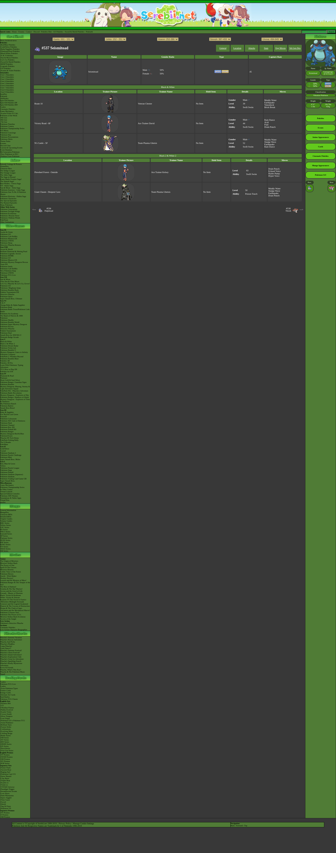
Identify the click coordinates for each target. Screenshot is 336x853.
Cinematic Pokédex (7, 109)
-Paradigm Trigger (7, 789)
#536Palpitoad (49, 209)
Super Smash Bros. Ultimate (11, 299)
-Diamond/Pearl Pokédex (10, 51)
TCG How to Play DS (8, 369)
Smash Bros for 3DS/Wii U (10, 335)
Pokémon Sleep (6, 243)
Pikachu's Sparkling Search (10, 661)
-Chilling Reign (6, 733)
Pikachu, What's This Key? (10, 670)
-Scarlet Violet (5, 712)
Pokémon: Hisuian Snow (10, 216)
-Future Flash (5, 768)
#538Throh (288, 209)
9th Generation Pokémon (10, 152)
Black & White (6, 341)
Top (245, 825)
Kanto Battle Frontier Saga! (11, 179)
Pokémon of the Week (8, 115)
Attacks (251, 48)
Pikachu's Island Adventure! (11, 655)
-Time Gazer (5, 800)
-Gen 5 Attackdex (7, 83)
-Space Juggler (6, 798)
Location (237, 48)
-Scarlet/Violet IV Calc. (9, 113)
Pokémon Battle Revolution (11, 393)
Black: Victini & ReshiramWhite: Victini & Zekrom (10, 596)
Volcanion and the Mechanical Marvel (15, 610)
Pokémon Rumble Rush (9, 290)
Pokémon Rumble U (8, 350)
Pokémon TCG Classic (9, 699)
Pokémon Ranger (7, 431)
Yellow (3, 466)
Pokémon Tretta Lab (8, 348)
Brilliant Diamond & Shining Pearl (13, 251)
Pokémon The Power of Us (10, 615)
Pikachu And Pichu (7, 642)
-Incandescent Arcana (8, 791)
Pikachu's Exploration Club (10, 657)
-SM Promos (5, 759)
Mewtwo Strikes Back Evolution (13, 617)
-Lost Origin (5, 718)
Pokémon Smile (6, 266)
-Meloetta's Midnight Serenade (12, 602)
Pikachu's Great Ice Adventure (12, 659)
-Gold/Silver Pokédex (8, 47)
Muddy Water (270, 100)
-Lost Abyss (4, 793)
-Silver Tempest (6, 716)
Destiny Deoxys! (6, 578)
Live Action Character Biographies (13, 630)
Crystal (3, 451)
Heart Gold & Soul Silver (10, 380)
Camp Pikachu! (6, 646)
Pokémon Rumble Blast (9, 359)
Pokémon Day (5, 135)
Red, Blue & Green (7, 464)
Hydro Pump (274, 173)
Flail (266, 124)
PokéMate (4, 444)
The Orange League (7, 173)
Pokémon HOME (7, 256)
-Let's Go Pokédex (7, 60)
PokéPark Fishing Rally (9, 440)
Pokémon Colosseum (8, 419)
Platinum (3, 378)
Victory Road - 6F (42, 123)
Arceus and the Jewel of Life (11, 591)
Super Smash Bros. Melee (10, 459)
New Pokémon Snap (8, 271)
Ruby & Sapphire (7, 412)
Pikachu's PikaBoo (7, 644)
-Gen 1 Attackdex (7, 75)
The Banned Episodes (8, 203)
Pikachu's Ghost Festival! (10, 652)
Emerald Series (6, 534)
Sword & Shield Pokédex (74, 32)
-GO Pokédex (5, 68)
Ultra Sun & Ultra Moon (9, 281)
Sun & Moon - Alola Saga (10, 188)
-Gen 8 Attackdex (7, 90)
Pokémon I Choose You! (9, 612)
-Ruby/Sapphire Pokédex (10, 49)
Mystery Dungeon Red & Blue (12, 434)
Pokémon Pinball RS (8, 429)
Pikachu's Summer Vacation (11, 637)
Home (14, 32)
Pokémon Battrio (6, 406)
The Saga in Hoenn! (8, 177)
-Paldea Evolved (6, 710)
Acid (266, 122)
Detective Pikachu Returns (10, 245)
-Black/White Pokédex (9, 53)
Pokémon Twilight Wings (10, 211)
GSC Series (4, 527)
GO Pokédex (58, 32)
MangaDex (4, 512)
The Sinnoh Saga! (7, 181)
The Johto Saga (6, 175)
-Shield (3, 804)
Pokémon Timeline (7, 124)
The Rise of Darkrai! (8, 587)
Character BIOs (6, 514)
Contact (29, 32)
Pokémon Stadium (7, 476)
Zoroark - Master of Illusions (11, 593)
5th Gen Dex (295, 48)
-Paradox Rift (5, 703)
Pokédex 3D (5, 361)
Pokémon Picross (7, 326)
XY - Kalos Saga (6, 186)
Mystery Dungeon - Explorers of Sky (14, 395)
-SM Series (4, 738)
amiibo (3, 502)
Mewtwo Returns (7, 570)
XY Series (4, 547)
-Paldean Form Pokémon (10, 156)
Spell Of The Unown (8, 567)
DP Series (4, 536)
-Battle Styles (5, 735)
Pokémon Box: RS (7, 427)
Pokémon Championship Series (12, 128)
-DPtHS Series (6, 744)
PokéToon (4, 220)
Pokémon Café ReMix (9, 236)
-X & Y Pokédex (6, 55)
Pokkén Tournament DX (9, 292)
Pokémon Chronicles (8, 198)
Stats (266, 48)
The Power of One (7, 565)
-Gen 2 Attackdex (7, 77)
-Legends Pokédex (7, 66)
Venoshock (269, 105)
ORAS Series (5, 549)
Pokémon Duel (6, 333)
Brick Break (269, 107)
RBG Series (4, 523)
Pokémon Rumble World (9, 322)
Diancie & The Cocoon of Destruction (15, 606)
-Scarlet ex (4, 783)
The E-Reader (5, 442)
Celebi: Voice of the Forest (10, 572)
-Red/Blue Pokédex (7, 45)
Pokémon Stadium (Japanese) (11, 474)
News (2, 40)
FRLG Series (5, 532)
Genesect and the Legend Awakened (14, 604)
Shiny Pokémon (6, 205)
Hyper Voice (273, 176)
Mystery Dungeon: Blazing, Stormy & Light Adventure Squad (15, 387)
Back (233, 825)
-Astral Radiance (6, 723)
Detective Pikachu (7, 294)
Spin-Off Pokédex (7, 100)
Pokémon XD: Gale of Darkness (12, 421)
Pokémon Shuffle (7, 320)
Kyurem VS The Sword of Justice (13, 600)
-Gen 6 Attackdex (7, 85)
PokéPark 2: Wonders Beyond (11, 356)
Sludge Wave (270, 142)
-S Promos (4, 815)
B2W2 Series (5, 544)
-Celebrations (5, 729)
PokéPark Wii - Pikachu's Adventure (14, 391)
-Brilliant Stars (6, 725)
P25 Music (4, 130)
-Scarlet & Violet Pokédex (10, 70)
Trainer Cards (5, 690)
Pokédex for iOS (6, 371)
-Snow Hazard (5, 776)
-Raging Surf (5, 772)
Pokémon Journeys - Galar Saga (12, 190)
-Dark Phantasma (7, 795)
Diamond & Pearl (7, 376)
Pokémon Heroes (7, 574)
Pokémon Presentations (9, 137)
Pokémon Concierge (8, 133)
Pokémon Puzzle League (9, 468)
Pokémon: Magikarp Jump (10, 288)
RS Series (4, 529)
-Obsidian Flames (7, 708)
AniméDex (4, 166)
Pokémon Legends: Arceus (10, 254)
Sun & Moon (5, 279)
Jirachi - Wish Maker (8, 576)
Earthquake (269, 102)
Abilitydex (4, 98)
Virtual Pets (4, 500)
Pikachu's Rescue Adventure (11, 640)
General (222, 48)
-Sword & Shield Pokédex (10, 62)
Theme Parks (5, 141)
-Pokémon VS (5, 808)
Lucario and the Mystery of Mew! (13, 580)
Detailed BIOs (5, 517)
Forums (21, 32)
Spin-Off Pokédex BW (9, 105)
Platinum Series (6, 538)
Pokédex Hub (46, 32)
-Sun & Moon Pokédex (9, 58)
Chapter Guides (6, 519)
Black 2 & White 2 (7, 344)
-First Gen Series (6, 750)
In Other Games (6, 489)
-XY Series (4, 740)
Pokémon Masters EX (8, 239)
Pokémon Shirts (6, 139)
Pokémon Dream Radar (9, 346)
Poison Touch (251, 194)
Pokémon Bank (6, 307)
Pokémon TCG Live (8, 275)
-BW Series (4, 742)
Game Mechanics (7, 111)
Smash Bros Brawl (7, 408)
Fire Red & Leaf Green (9, 414)
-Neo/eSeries (5, 748)
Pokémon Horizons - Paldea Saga (13, 196)
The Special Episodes (8, 201)
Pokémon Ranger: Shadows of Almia (14, 397)
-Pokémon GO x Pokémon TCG (12, 720)
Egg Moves (280, 48)
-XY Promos (5, 761)
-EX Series (4, 746)
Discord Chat (5, 145)
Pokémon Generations (8, 209)
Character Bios (6, 168)
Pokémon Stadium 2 (8, 453)
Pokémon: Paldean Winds (10, 218)
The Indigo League (7, 171)
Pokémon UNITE (7, 241)
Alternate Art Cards (7, 695)
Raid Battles (5, 697)
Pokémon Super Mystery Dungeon (13, 324)
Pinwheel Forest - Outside (46, 172)
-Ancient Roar (5, 770)
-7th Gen (3, 122)
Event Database (6, 150)
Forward (239, 825)
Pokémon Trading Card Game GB (13, 479)
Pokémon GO (5, 234)
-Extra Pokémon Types (9, 688)
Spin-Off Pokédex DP (8, 103)
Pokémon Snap (6, 470)
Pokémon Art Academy (9, 314)
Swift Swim (248, 107)
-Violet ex (4, 785)
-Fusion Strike (5, 727)
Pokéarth (89, 32)
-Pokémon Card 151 (8, 774)
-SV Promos (5, 755)
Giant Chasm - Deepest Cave (47, 192)
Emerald (3, 416)
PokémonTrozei (6, 436)
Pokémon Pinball (7, 472)
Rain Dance (269, 120)
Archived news (10, 40)
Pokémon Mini (6, 457)
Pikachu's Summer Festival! (11, 650)
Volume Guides (6, 521)
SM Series (4, 551)
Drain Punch (270, 127)
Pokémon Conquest (7, 354)
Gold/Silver (4, 449)
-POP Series (4, 763)
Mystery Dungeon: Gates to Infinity (14, 352)
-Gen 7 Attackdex (7, 88)
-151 (2, 705)
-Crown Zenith (6, 714)
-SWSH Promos (6, 757)
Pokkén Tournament (8, 331)
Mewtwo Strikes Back (8, 563)
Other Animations (7, 222)
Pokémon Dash (6, 423)
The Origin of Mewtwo (9, 561)
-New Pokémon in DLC (9, 154)
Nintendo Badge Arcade (9, 337)
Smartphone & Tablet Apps (10, 498)
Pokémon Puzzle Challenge (10, 455)
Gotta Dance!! (5, 648)
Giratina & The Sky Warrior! (11, 589)
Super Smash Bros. (7, 481)
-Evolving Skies (6, 731)
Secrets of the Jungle (8, 619)
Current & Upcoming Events (11, 148)
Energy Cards (5, 693)
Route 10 (38, 103)
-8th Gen (3, 120)
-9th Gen (3, 118)
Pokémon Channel (7, 425)
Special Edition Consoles (10, 494)
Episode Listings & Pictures (11, 164)
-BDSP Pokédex (6, 64)
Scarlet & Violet (6, 232)
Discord (36, 32)
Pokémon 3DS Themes (9, 496)
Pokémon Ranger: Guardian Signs (13, 382)
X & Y (2, 303)
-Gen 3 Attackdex (7, 79)
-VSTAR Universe (7, 787)
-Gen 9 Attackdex (7, 92)
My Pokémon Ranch (8, 404)
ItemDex (3, 94)
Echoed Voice (274, 171)
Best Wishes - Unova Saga (10, 183)
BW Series (4, 542)
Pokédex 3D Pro (6, 363)
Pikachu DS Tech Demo (9, 438)
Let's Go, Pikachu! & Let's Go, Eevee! (15, 284)
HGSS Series (5, 540)
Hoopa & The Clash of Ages (11, 608)
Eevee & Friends (6, 667)
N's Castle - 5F (41, 143)
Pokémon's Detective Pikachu (11, 623)
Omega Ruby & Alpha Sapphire (12, 305)
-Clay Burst (4, 778)
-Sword (3, 802)
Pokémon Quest (6, 296)
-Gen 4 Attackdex (7, 81)
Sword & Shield (6, 249)
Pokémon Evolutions (8, 213)
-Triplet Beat (5, 780)
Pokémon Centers (7, 126)
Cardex (3, 107)
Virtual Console (6, 491)
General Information (8, 510)
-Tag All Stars (5, 806)
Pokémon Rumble (7, 384)
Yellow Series (5, 525)
